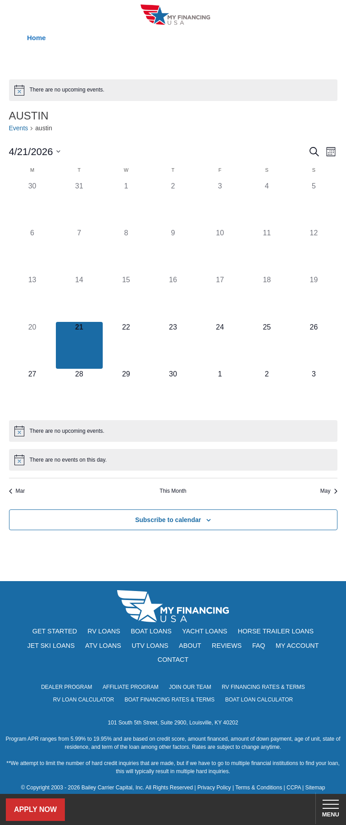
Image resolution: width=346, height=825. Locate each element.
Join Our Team (190, 687)
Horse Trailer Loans (276, 631)
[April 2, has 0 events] (173, 204)
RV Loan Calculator (83, 700)
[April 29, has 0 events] (126, 392)
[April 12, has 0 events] (313, 251)
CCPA (294, 787)
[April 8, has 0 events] (126, 251)
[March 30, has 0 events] (32, 204)
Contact (173, 659)
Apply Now (35, 809)
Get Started (54, 631)
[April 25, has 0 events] (266, 345)
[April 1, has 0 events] (126, 204)
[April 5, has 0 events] (313, 204)
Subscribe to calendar (168, 519)
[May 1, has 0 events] (219, 392)
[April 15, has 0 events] (126, 298)
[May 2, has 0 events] (266, 392)
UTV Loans (150, 645)
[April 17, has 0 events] (219, 298)
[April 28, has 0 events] (79, 392)
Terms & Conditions (258, 787)
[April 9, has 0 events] (173, 251)
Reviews (226, 645)
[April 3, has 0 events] (219, 204)
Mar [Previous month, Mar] (17, 491)
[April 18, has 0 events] (266, 298)
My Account (297, 645)
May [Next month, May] (328, 491)
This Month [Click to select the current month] (172, 491)
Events (18, 128)
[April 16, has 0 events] (173, 298)
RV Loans (103, 631)
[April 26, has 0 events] (313, 345)
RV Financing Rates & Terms (263, 687)
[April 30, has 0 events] (173, 392)
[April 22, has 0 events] (126, 345)
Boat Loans (151, 631)
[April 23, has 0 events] (173, 345)
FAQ (258, 645)
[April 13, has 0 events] (32, 298)
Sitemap (315, 787)
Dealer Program (66, 687)
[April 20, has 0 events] (32, 345)
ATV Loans (103, 645)
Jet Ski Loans (50, 645)
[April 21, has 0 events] (79, 345)
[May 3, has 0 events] (313, 392)
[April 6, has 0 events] (32, 251)
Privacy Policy (214, 787)
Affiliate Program (131, 687)
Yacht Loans (204, 631)
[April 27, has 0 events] (32, 392)
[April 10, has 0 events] (219, 251)
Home (36, 37)
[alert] (173, 90)
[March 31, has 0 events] (79, 204)
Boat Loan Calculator (259, 700)
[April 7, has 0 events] (79, 251)
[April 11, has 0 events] (266, 251)
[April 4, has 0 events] (266, 204)
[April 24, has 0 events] (219, 345)
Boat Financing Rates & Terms (170, 700)
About (190, 645)
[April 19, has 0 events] (313, 298)
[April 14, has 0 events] (79, 298)
